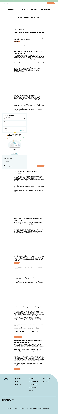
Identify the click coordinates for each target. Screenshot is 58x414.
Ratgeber (23, 3)
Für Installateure (40, 3)
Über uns (18, 3)
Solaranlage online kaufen (34, 356)
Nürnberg (23, 182)
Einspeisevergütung (23, 280)
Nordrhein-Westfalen (24, 319)
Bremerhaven (16, 230)
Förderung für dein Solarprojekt (22, 322)
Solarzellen (16, 56)
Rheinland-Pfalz (33, 319)
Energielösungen (13, 3)
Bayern (17, 319)
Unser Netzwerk (29, 3)
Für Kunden (34, 3)
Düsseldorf (25, 185)
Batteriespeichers (19, 273)
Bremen (40, 229)
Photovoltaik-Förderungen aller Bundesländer (24, 323)
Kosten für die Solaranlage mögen (20, 354)
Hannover (29, 182)
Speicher (23, 130)
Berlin (26, 230)
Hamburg (15, 185)
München (20, 185)
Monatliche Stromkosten (7, 117)
